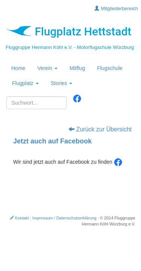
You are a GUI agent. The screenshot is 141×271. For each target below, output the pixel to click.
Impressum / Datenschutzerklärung (64, 218)
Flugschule (110, 68)
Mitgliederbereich (116, 8)
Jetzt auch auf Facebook (52, 141)
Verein (47, 68)
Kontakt (19, 218)
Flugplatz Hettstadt (68, 31)
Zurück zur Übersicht (100, 129)
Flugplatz (25, 83)
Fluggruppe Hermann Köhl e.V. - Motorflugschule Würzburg (70, 47)
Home (18, 68)
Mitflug (77, 68)
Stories (61, 83)
